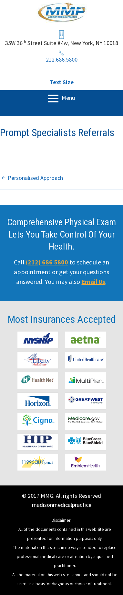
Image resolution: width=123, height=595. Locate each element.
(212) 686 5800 (47, 262)
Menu (67, 97)
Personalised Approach (35, 177)
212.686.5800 (61, 59)
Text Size (62, 82)
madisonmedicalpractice (61, 504)
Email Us (93, 281)
